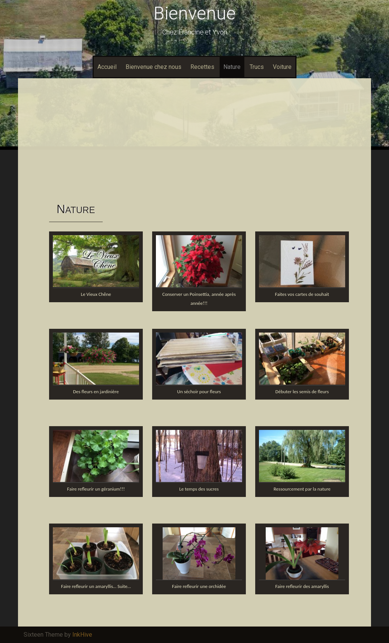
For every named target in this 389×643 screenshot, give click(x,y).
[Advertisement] (194, 140)
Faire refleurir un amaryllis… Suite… (96, 586)
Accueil (107, 66)
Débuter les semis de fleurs (302, 391)
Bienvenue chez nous (153, 66)
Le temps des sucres (198, 489)
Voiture (282, 66)
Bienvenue (195, 13)
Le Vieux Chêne (96, 294)
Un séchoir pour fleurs (199, 391)
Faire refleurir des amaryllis (302, 586)
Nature (232, 66)
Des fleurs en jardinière (96, 391)
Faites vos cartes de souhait (302, 294)
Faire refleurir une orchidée (199, 586)
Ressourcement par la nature (302, 489)
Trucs (257, 66)
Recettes (202, 66)
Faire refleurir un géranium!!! (96, 489)
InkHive (82, 634)
